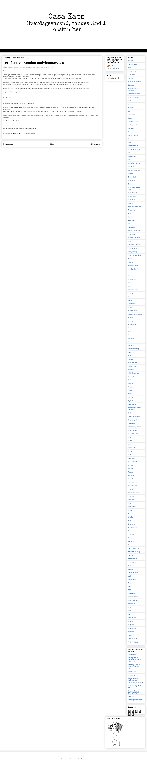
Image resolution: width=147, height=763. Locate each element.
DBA (129, 142)
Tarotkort (131, 586)
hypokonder (132, 269)
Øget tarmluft (132, 638)
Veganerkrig (132, 628)
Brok (129, 104)
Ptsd (129, 454)
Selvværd (131, 500)
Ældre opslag (95, 144)
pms (129, 444)
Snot (129, 531)
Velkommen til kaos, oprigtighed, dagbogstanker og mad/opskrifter (29, 50)
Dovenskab (132, 156)
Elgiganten (131, 180)
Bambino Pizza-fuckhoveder (133, 89)
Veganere (131, 624)
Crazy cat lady (133, 121)
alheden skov (132, 64)
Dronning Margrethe (134, 163)
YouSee (130, 635)
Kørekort (131, 345)
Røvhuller (131, 475)
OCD (129, 413)
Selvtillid (131, 496)
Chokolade (131, 114)
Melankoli (131, 369)
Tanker (130, 583)
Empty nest (132, 196)
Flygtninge (131, 210)
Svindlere (131, 569)
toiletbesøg (131, 593)
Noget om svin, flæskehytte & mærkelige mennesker (135, 680)
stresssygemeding (134, 552)
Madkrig (130, 359)
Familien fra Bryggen (135, 206)
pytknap (130, 465)
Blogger (83, 759)
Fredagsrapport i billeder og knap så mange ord (134, 659)
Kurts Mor (131, 335)
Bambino (131, 85)
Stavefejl (131, 538)
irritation (130, 293)
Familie (130, 203)
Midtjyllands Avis (133, 373)
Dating (130, 139)
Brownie (131, 107)
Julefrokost (131, 304)
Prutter (130, 451)
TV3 (129, 614)
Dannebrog (131, 132)
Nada (130, 394)
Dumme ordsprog (134, 170)
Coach (130, 118)
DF (129, 153)
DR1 (129, 159)
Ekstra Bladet (132, 177)
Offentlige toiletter (134, 416)
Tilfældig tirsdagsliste (135, 700)
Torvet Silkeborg (133, 600)
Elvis (129, 184)
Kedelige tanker (133, 310)
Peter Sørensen (133, 430)
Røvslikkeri (131, 479)
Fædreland (131, 220)
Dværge (130, 173)
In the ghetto (132, 279)
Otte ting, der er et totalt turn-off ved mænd (134, 666)
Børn (129, 111)
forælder (131, 217)
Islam (130, 300)
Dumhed (131, 166)
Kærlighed (131, 338)
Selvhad (131, 489)
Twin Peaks (132, 618)
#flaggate (131, 61)
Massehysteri (132, 366)
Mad (129, 356)
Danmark (131, 128)
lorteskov (131, 352)
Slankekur (131, 524)
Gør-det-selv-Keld (134, 238)
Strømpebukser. (133, 675)
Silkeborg (131, 517)
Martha (111, 66)
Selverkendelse (133, 486)
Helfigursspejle (133, 251)
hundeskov (131, 262)
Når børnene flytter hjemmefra (134, 408)
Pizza (130, 441)
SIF (129, 513)
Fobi (129, 213)
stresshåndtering (133, 548)
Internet (130, 286)
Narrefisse (131, 397)
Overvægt (131, 423)
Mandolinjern (132, 362)
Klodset (130, 317)
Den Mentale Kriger (134, 149)
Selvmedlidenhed (133, 493)
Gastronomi (132, 227)
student (130, 555)
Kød (129, 342)
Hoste (130, 258)
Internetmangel (133, 290)
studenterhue (132, 559)
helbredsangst (132, 248)
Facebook (131, 199)
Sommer (131, 534)
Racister (131, 468)
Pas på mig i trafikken (135, 427)
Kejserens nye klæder (135, 314)
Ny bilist (130, 401)
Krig (129, 331)
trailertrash (131, 604)
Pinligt (130, 437)
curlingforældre (133, 125)
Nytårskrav (131, 696)
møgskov (131, 390)
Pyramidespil (132, 461)
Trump (130, 611)
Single (130, 520)
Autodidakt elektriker (135, 81)
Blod (129, 101)
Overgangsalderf (133, 420)
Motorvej (131, 383)
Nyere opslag (8, 144)
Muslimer (131, 387)
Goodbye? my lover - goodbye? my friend (135, 692)
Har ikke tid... (132, 672)
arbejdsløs (131, 74)
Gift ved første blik (134, 231)
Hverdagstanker (133, 265)
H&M (129, 241)
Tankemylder (132, 579)
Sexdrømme (132, 507)
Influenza (131, 283)
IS (129, 297)
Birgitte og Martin (133, 97)
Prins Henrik (132, 448)
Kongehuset (132, 324)
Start (52, 144)
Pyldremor (131, 458)
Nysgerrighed (132, 404)
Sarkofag (131, 482)
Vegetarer (131, 631)
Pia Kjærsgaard (133, 434)
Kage (130, 307)
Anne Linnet (132, 71)
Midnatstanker (132, 654)
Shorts (130, 510)
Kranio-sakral (132, 328)
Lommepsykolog (133, 349)
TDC (129, 590)
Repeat (130, 472)
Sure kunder (132, 562)
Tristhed (130, 607)
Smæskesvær (132, 527)
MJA (129, 380)
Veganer (131, 621)
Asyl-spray (131, 78)
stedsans (131, 541)
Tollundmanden (133, 597)
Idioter (130, 276)
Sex (129, 503)
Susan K (131, 565)
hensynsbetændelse (134, 255)
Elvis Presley (132, 192)
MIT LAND (131, 376)
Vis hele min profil (113, 69)
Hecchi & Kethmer (134, 245)
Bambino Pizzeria (134, 94)
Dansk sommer (133, 135)
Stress (130, 545)
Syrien (130, 576)
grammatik (131, 234)
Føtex (130, 224)
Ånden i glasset (133, 642)
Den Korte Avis (133, 146)
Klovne (130, 321)
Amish (130, 68)
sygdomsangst (133, 572)
